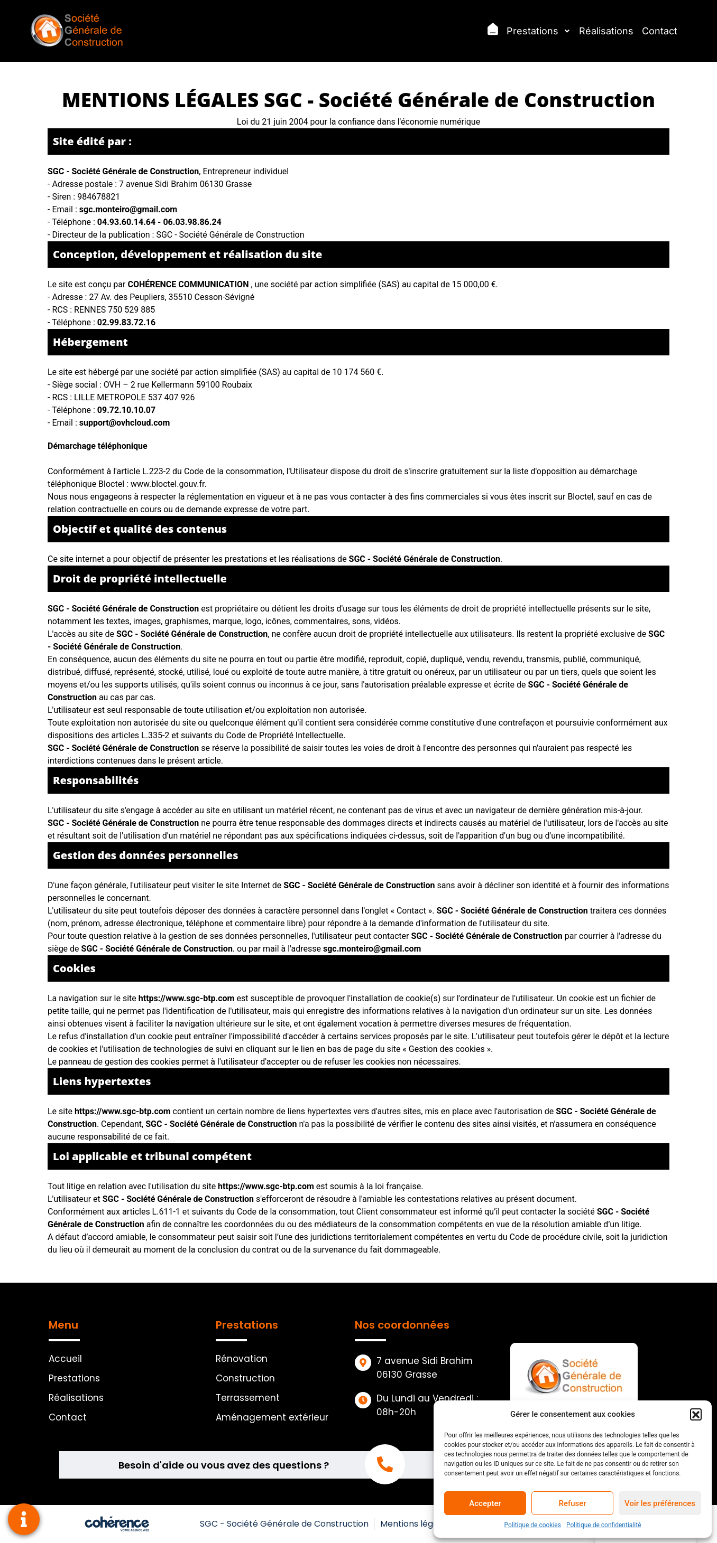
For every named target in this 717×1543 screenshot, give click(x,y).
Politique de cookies (532, 1525)
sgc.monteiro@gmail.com (128, 209)
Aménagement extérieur (272, 1417)
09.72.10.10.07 (126, 410)
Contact (659, 30)
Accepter (485, 1503)
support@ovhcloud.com (124, 423)
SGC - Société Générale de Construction (284, 1524)
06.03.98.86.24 (192, 222)
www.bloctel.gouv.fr (168, 484)
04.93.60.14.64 (127, 222)
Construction (245, 1378)
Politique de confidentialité (603, 1525)
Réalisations (606, 30)
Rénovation (242, 1358)
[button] (696, 1414)
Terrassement (248, 1397)
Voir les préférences (659, 1503)
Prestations (539, 30)
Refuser (572, 1503)
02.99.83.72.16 (126, 322)
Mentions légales (415, 1524)
